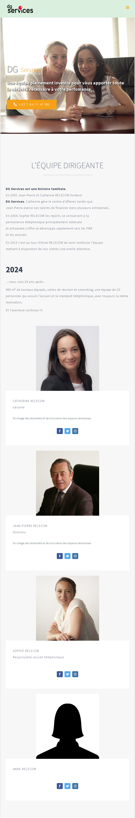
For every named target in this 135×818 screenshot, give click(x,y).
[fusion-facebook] (60, 431)
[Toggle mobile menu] (128, 7)
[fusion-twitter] (67, 431)
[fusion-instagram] (75, 431)
